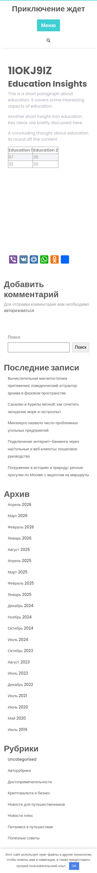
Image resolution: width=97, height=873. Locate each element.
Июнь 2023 (18, 673)
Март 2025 (17, 572)
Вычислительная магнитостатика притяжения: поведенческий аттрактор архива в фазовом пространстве (42, 386)
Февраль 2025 (21, 583)
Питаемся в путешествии (30, 827)
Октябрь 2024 (20, 628)
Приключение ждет (48, 8)
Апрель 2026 (19, 504)
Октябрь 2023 (20, 650)
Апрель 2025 (19, 560)
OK (74, 865)
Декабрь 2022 (20, 684)
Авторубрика (19, 770)
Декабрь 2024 (20, 605)
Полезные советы (24, 838)
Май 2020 (17, 718)
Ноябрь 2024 (20, 617)
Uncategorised (22, 759)
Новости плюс (20, 815)
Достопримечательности (30, 782)
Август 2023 (19, 662)
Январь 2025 (20, 594)
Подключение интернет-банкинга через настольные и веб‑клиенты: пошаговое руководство (43, 449)
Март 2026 (17, 515)
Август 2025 (19, 549)
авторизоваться (19, 311)
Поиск (14, 337)
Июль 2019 (17, 729)
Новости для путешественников (36, 804)
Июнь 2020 (18, 707)
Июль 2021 (17, 695)
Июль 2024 (18, 639)
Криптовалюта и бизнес (29, 793)
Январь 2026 (20, 538)
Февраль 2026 (21, 527)
